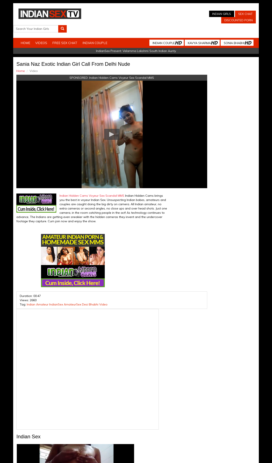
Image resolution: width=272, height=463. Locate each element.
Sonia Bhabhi (230, 33)
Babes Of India (163, 425)
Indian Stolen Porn (110, 425)
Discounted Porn (175, 20)
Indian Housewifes (138, 425)
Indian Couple (101, 34)
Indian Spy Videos (82, 425)
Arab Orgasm (186, 425)
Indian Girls (158, 14)
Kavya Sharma (195, 33)
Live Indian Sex (233, 425)
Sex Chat (182, 14)
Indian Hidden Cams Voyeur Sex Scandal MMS (107, 68)
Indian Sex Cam (56, 425)
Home (32, 34)
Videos (48, 34)
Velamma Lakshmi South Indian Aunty (149, 42)
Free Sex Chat (71, 34)
